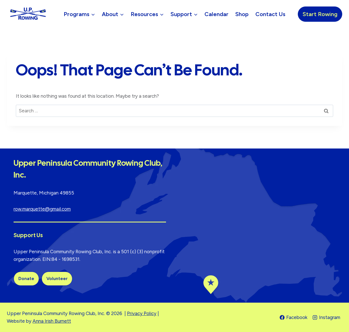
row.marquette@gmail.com (42, 209)
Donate (26, 278)
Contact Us (270, 14)
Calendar (216, 14)
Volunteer (57, 278)
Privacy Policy (141, 313)
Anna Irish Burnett (52, 321)
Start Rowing (320, 14)
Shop (242, 14)
